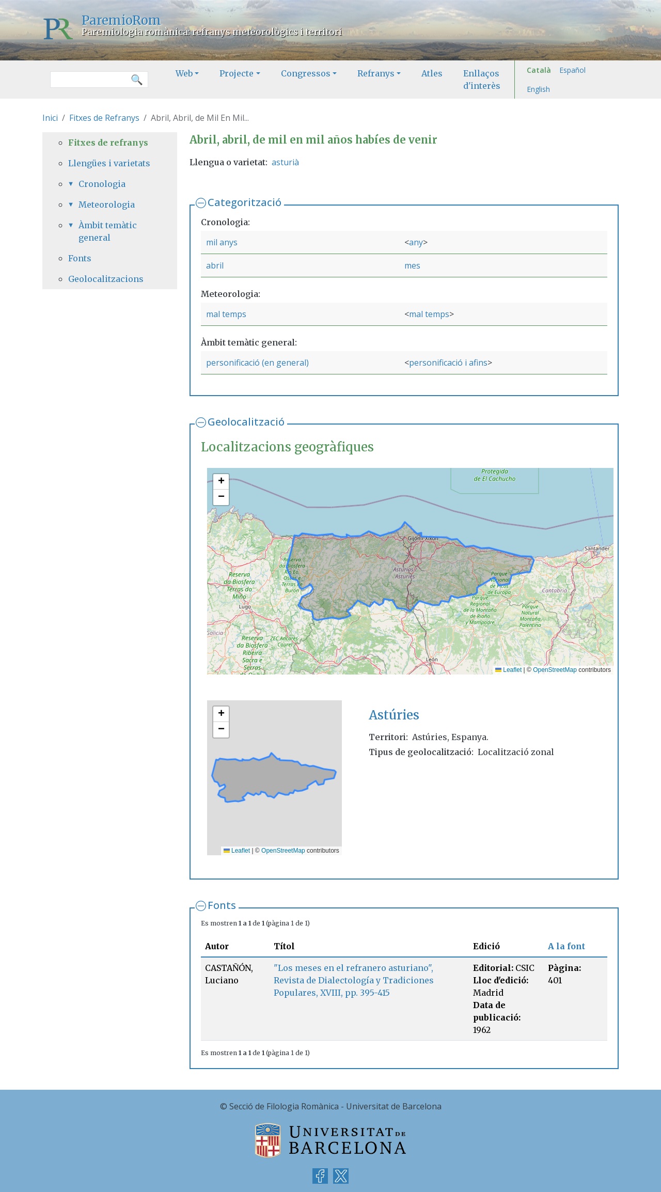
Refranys (376, 73)
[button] (221, 482)
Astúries (394, 715)
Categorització (244, 202)
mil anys (222, 242)
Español (572, 70)
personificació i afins (448, 362)
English (538, 89)
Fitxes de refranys (108, 142)
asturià (285, 162)
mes (412, 265)
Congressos (305, 73)
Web (184, 73)
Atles (432, 73)
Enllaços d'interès (481, 79)
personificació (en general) (257, 362)
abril (215, 265)
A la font (566, 946)
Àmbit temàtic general (107, 231)
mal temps (226, 314)
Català (539, 70)
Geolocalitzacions (106, 279)
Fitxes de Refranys (104, 117)
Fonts (222, 905)
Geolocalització (246, 422)
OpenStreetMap (555, 669)
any (416, 242)
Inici (50, 117)
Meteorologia (106, 204)
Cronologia (101, 184)
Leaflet (508, 669)
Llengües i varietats (109, 163)
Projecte (236, 73)
